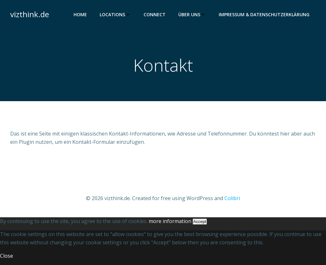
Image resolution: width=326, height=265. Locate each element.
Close (6, 255)
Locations (115, 14)
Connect (155, 14)
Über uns (192, 14)
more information (170, 221)
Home (80, 14)
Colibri (232, 198)
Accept (199, 221)
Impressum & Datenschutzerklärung (264, 14)
